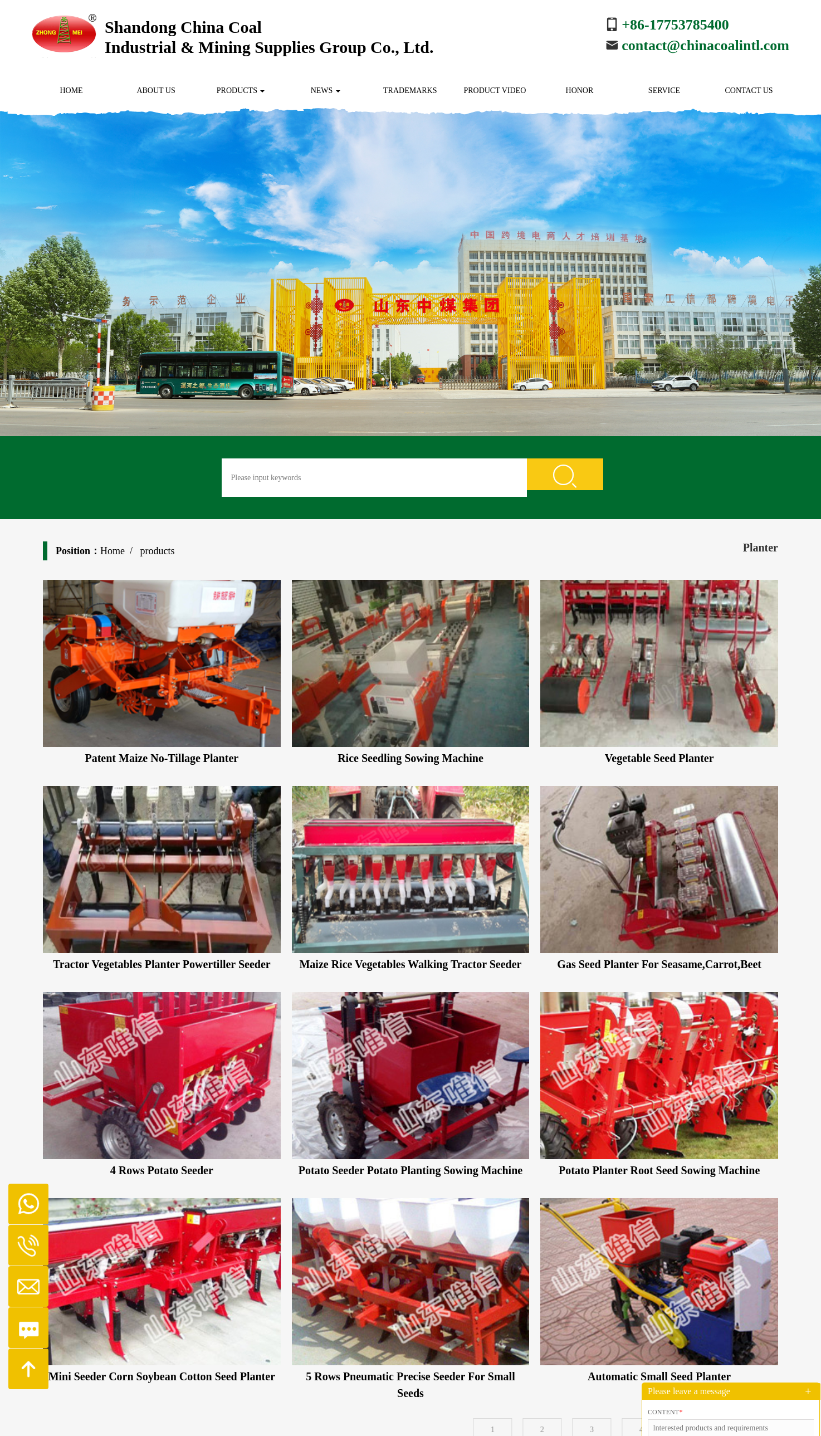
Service (664, 90)
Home (71, 90)
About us (155, 90)
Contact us (749, 90)
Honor (580, 90)
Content (665, 1412)
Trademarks (410, 90)
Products (241, 90)
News (325, 90)
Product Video (494, 90)
